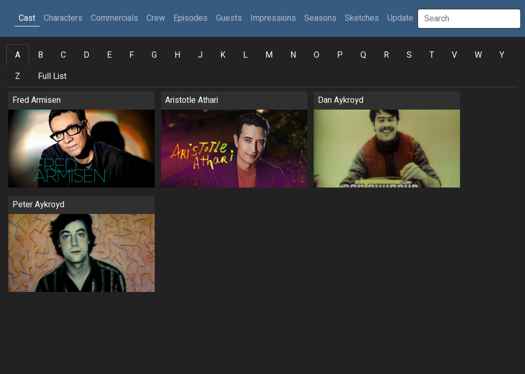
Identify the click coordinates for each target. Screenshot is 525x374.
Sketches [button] (362, 18)
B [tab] (40, 55)
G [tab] (154, 55)
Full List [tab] (52, 76)
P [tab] (340, 55)
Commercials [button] (114, 18)
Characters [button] (63, 18)
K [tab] (222, 55)
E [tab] (109, 55)
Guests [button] (229, 18)
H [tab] (177, 55)
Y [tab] (502, 55)
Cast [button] (29, 17)
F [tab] (131, 55)
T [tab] (431, 55)
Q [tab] (363, 55)
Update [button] (400, 18)
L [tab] (245, 55)
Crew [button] (155, 18)
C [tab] (63, 55)
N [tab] (293, 55)
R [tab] (386, 55)
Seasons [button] (320, 18)
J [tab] (200, 55)
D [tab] (86, 55)
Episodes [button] (190, 18)
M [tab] (269, 55)
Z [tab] (17, 76)
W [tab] (478, 55)
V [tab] (454, 55)
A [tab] (17, 55)
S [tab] (409, 55)
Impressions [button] (273, 18)
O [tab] (316, 55)
